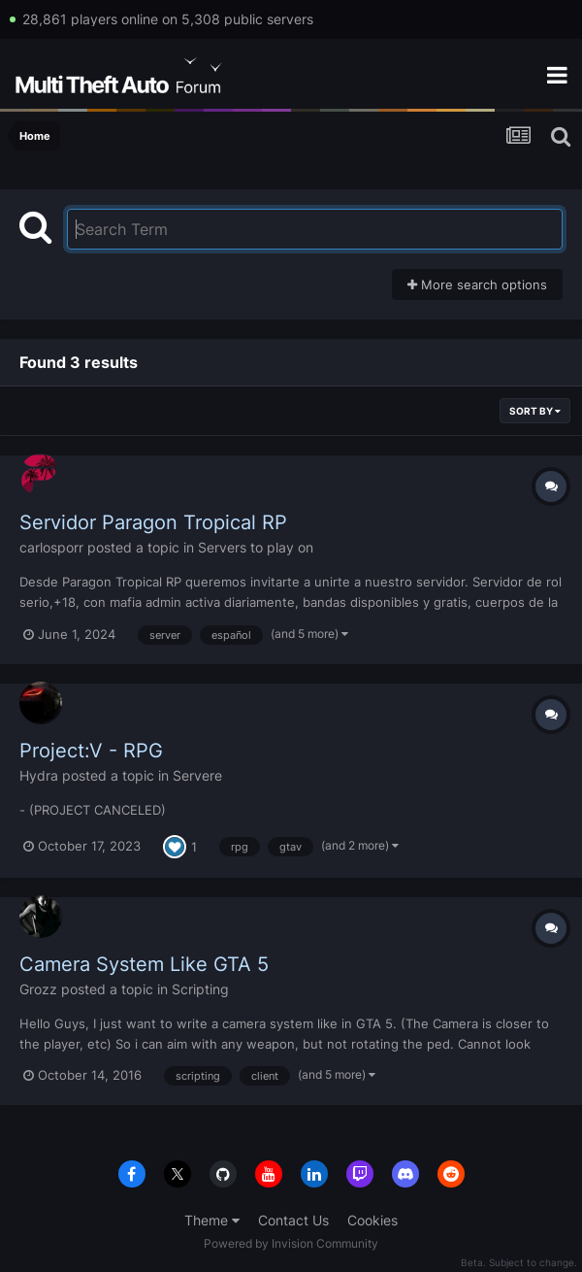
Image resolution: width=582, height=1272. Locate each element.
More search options (477, 284)
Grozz (38, 989)
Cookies (372, 1220)
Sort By (535, 411)
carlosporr (51, 547)
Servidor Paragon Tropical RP (153, 522)
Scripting (200, 989)
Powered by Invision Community (291, 1243)
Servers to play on (255, 547)
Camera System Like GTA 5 (144, 964)
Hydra (38, 775)
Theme (212, 1220)
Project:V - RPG (91, 750)
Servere (197, 775)
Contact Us (293, 1220)
